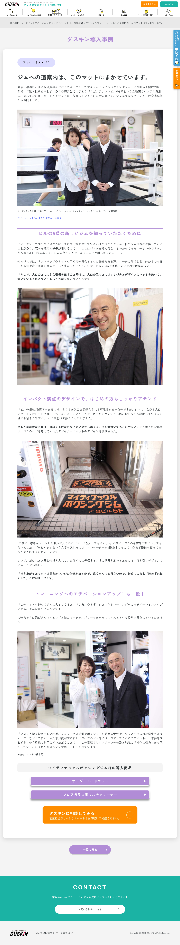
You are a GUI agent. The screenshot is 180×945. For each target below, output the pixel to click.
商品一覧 (101, 15)
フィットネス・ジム (36, 23)
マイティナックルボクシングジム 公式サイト (41, 218)
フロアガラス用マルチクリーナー (90, 794)
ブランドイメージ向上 (60, 23)
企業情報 (65, 933)
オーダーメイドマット (90, 780)
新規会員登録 (149, 4)
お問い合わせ (168, 15)
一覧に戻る (90, 849)
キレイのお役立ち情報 (34, 15)
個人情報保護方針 (45, 933)
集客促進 (78, 23)
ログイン (169, 4)
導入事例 (124, 15)
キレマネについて (11, 15)
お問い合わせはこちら (90, 909)
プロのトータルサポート (79, 15)
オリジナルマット (95, 23)
